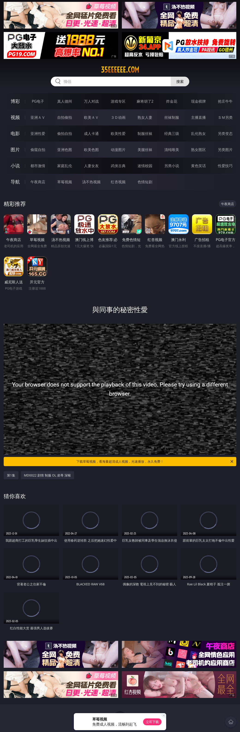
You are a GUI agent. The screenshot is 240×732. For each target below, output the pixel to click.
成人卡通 (91, 133)
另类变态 (225, 133)
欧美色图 (91, 149)
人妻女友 (91, 165)
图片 (15, 149)
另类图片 (225, 149)
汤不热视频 (91, 181)
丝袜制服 (171, 117)
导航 (15, 182)
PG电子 (38, 101)
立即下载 (152, 722)
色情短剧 (145, 181)
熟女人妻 (145, 117)
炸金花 (171, 101)
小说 (15, 166)
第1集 (11, 475)
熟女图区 (198, 149)
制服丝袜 (145, 133)
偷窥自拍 (37, 149)
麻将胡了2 (145, 101)
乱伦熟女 (198, 133)
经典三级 (171, 133)
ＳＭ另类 (225, 117)
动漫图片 (118, 149)
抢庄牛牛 (225, 101)
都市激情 (37, 165)
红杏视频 (118, 181)
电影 (15, 133)
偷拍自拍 (64, 133)
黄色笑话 (198, 165)
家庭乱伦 (64, 165)
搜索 (180, 81)
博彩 (15, 101)
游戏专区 (118, 101)
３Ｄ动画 (118, 117)
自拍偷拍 (64, 117)
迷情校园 (145, 165)
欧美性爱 (118, 133)
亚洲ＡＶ (37, 117)
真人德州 (64, 101)
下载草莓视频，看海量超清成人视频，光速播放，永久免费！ (155, 461)
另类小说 (171, 165)
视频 (15, 117)
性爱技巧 (225, 165)
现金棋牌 (198, 101)
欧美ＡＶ (91, 117)
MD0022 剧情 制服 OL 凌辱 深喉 (47, 475)
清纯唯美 (171, 149)
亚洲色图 (64, 149)
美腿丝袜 (145, 149)
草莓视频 (64, 181)
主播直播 (198, 117)
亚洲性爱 (37, 133)
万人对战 (91, 101)
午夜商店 (37, 181)
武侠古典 (118, 165)
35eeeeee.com (120, 69)
